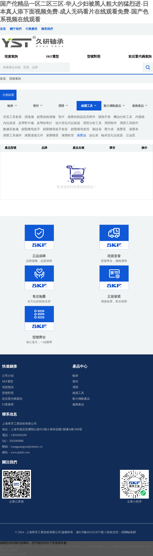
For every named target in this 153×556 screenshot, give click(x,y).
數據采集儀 (11, 129)
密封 (38, 105)
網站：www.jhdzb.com (16, 452)
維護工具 (89, 105)
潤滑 (63, 105)
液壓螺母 (52, 135)
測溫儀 (29, 116)
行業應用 (31, 28)
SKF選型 (52, 56)
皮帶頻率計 (44, 123)
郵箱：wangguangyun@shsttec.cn (22, 446)
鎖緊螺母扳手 (30, 129)
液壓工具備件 (12, 135)
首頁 (3, 28)
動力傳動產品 (114, 105)
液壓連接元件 (34, 135)
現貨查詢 (11, 56)
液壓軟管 (68, 135)
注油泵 (130, 135)
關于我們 (15, 28)
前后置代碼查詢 (140, 56)
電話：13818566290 (14, 435)
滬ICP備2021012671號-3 (91, 532)
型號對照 (93, 56)
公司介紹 (8, 375)
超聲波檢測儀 (46, 116)
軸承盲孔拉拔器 (112, 135)
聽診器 (97, 129)
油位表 (93, 135)
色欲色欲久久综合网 (13, 554)
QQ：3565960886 (13, 440)
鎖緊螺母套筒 (80, 129)
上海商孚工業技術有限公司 (19, 423)
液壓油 (81, 135)
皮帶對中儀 (26, 123)
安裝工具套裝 (12, 116)
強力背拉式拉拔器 (67, 123)
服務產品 (140, 105)
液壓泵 (121, 129)
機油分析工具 (123, 116)
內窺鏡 (140, 116)
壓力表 (109, 129)
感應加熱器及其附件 (81, 116)
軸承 (12, 105)
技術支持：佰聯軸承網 (121, 532)
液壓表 (133, 129)
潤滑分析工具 (92, 123)
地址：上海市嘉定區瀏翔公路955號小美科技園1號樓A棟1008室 (42, 429)
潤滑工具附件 (129, 123)
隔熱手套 (104, 116)
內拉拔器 (9, 123)
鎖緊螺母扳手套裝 (55, 129)
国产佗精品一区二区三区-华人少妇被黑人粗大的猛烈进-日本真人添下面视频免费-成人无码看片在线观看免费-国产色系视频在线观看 (74, 12)
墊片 (61, 116)
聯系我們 (47, 28)
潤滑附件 (110, 123)
